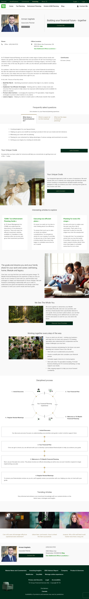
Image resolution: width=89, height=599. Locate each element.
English (76, 2)
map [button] (41, 46)
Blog (62, 6)
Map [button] (63, 553)
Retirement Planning (34, 6)
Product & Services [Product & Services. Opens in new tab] (77, 570)
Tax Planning (20, 6)
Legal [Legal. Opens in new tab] (47, 580)
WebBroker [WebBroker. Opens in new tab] (29, 574)
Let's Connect (74, 150)
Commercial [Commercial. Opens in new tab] (25, 1)
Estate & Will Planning (51, 6)
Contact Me (82, 6)
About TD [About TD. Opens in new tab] (44, 1)
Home (11, 6)
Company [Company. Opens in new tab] (64, 570)
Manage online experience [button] (54, 574)
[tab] (29, 118)
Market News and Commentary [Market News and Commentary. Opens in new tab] (16, 570)
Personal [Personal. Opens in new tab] (3, 1)
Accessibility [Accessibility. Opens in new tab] (56, 580)
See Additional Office (46, 48)
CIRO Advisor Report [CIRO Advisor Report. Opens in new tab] (51, 570)
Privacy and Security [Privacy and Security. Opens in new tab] (35, 580)
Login (84, 1)
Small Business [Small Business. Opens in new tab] (14, 1)
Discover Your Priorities (59, 323)
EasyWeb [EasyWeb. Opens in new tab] (39, 574)
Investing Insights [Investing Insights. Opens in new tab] (35, 570)
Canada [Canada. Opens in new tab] (44, 591)
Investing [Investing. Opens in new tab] (35, 1)
